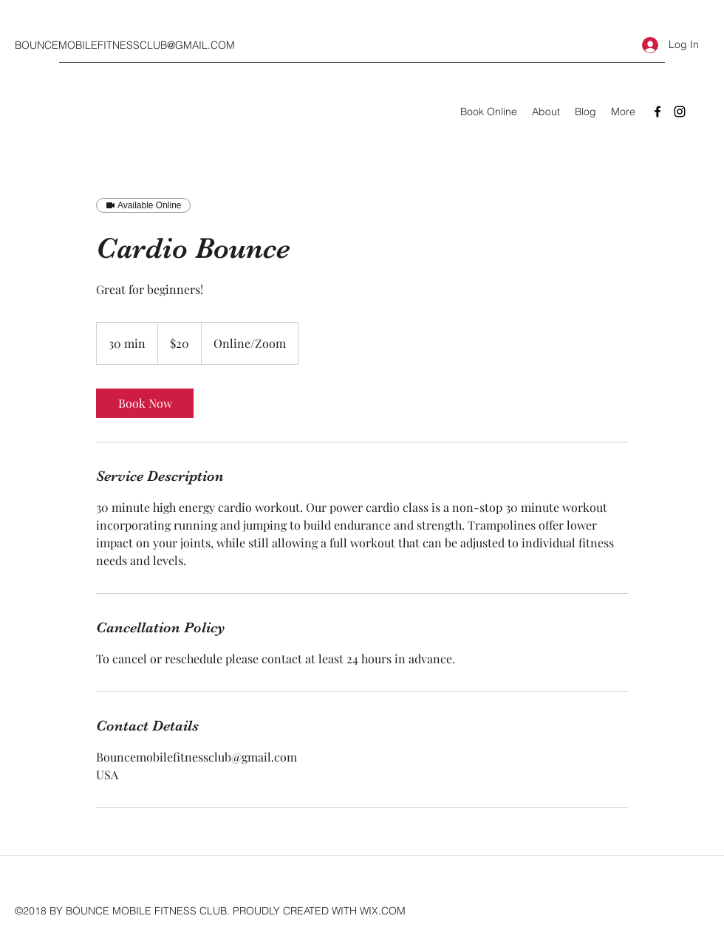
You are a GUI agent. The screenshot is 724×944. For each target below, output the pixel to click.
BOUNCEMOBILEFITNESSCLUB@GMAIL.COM (125, 45)
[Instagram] (679, 111)
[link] (145, 403)
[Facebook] (657, 111)
